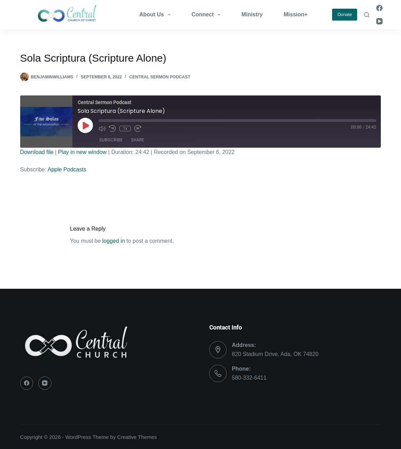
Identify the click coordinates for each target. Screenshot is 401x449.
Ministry (251, 14)
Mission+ (296, 14)
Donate (344, 14)
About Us (156, 14)
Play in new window (82, 152)
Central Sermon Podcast (159, 77)
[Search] (366, 14)
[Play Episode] (85, 125)
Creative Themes (137, 437)
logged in (113, 241)
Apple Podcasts (67, 169)
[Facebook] (379, 8)
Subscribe (111, 140)
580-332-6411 (249, 378)
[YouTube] (379, 21)
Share (137, 140)
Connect (207, 14)
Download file (37, 152)
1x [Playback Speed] (125, 128)
